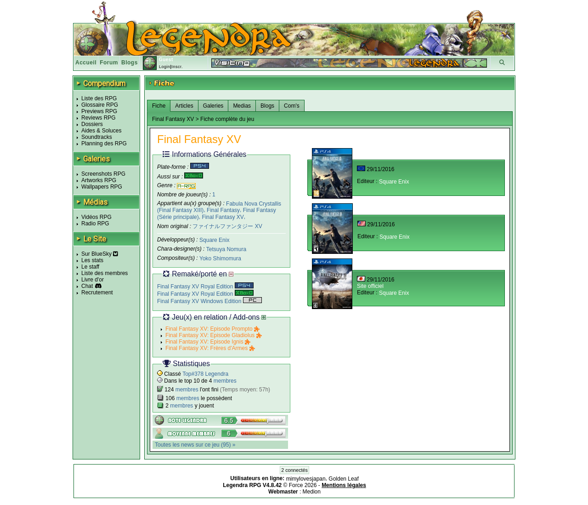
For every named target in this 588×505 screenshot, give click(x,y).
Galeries (213, 106)
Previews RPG (99, 111)
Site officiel (370, 286)
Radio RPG (95, 223)
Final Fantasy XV (222, 217)
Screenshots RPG (103, 174)
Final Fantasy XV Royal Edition (205, 286)
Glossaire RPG (99, 105)
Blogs (129, 62)
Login (164, 66)
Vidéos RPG (96, 217)
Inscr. (177, 66)
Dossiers (92, 124)
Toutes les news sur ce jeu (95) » (195, 445)
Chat (87, 286)
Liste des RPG (99, 98)
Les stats (92, 260)
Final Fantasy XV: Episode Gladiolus (213, 335)
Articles (184, 106)
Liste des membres (104, 273)
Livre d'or (92, 279)
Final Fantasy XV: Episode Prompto (212, 329)
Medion (312, 491)
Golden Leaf (343, 479)
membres (225, 381)
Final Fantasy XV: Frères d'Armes (210, 348)
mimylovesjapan (306, 479)
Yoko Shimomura (220, 258)
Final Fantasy (223, 210)
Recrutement (97, 292)
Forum (109, 62)
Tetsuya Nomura (226, 249)
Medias (242, 106)
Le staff (90, 267)
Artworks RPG (98, 180)
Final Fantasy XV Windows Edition (209, 301)
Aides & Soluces (101, 130)
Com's (292, 106)
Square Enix (214, 240)
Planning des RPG (104, 143)
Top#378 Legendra (205, 374)
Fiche (158, 106)
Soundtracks (96, 137)
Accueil (85, 62)
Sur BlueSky (99, 254)
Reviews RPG (98, 118)
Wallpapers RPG (101, 187)
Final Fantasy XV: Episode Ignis (207, 342)
